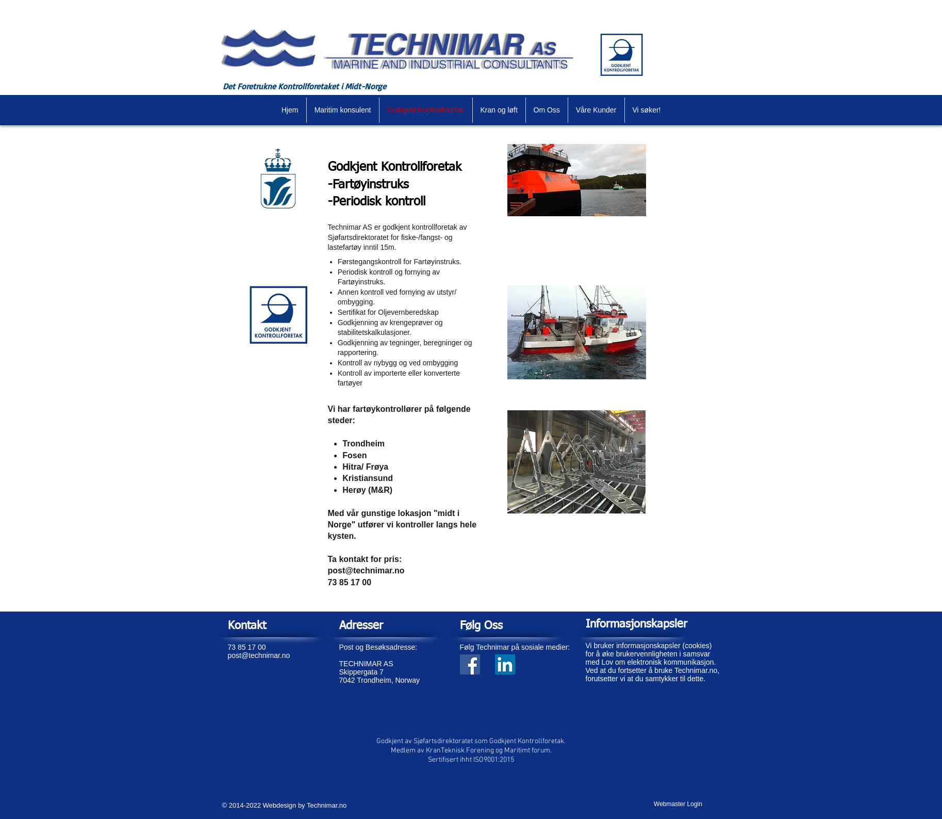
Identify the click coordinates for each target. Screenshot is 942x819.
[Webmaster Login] (678, 804)
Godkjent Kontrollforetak (394, 167)
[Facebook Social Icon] (470, 664)
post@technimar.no (366, 570)
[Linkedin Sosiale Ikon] (505, 664)
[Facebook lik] (491, 692)
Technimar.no (326, 805)
